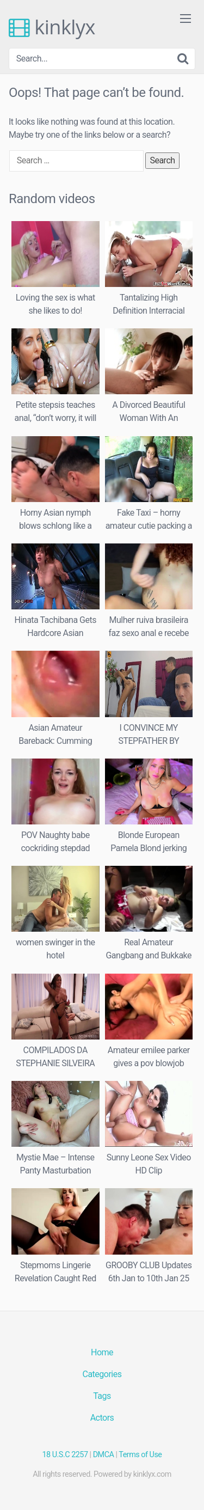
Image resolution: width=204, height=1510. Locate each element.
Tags (102, 1396)
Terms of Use (140, 1454)
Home (102, 1352)
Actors (102, 1418)
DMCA (103, 1454)
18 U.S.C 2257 (65, 1454)
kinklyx (52, 27)
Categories (102, 1374)
